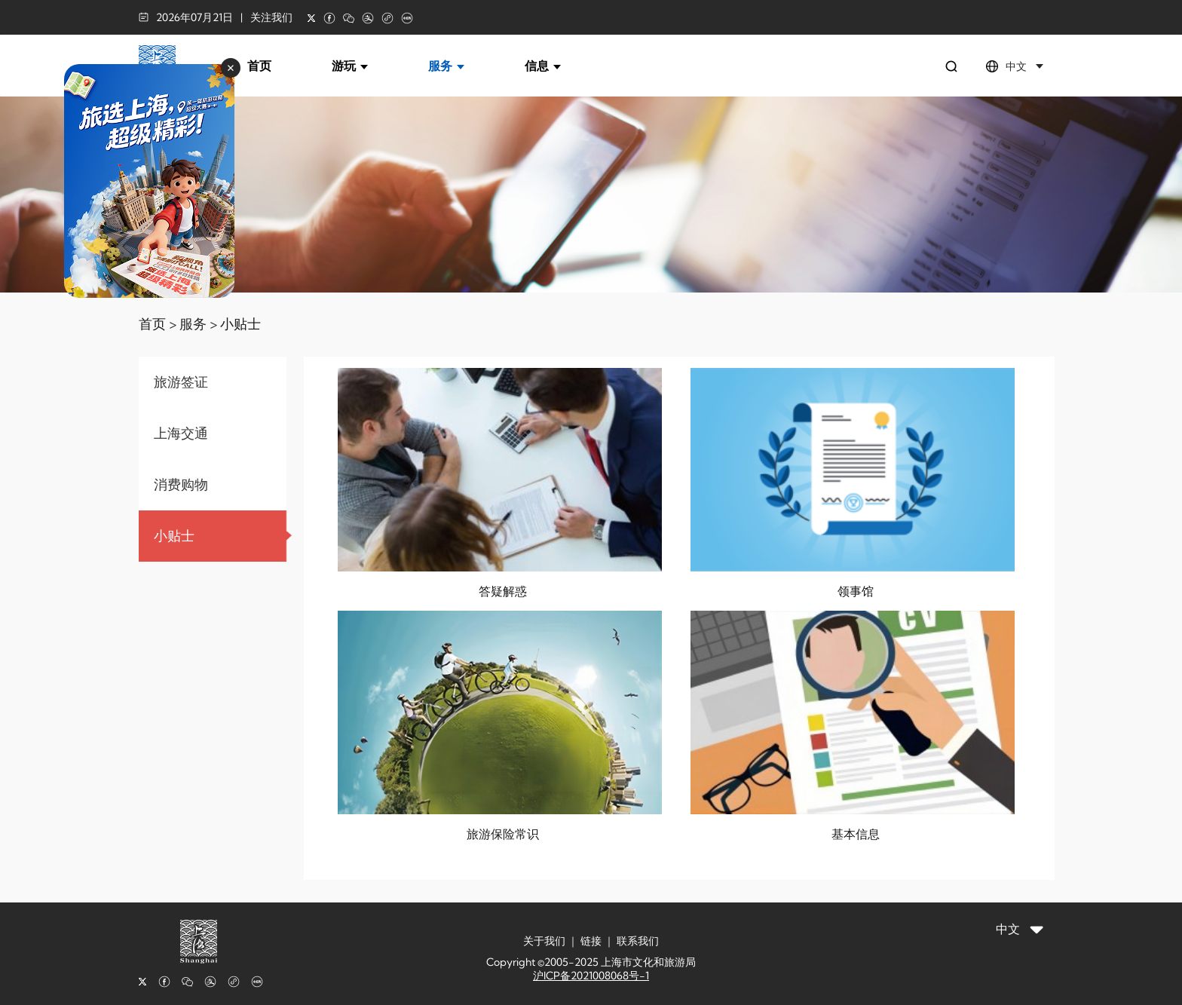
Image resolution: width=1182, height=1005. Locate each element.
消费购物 (181, 484)
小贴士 (240, 323)
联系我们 (638, 941)
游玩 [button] (350, 65)
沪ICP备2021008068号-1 (591, 975)
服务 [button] (446, 65)
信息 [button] (543, 65)
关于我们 (544, 941)
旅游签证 (181, 382)
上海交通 (181, 433)
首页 (259, 65)
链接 (591, 941)
